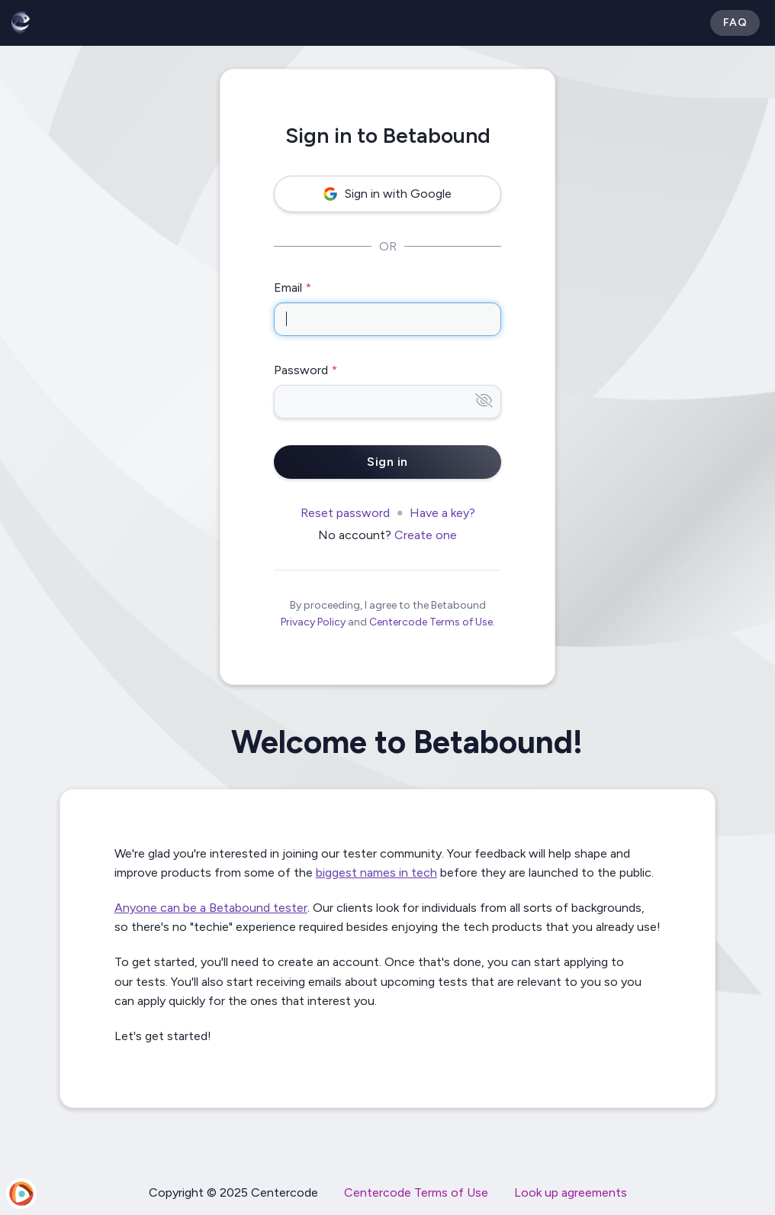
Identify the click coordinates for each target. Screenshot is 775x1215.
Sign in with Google (387, 193)
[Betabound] (20, 23)
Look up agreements (570, 1192)
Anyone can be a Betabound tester (210, 907)
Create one (425, 535)
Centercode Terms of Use (431, 622)
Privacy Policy (313, 622)
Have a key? (442, 513)
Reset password (345, 513)
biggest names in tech (376, 872)
